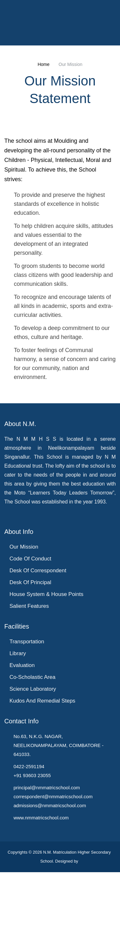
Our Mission (24, 629)
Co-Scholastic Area (33, 763)
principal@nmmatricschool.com (46, 865)
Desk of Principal (30, 666)
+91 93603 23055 (31, 853)
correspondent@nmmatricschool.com (53, 874)
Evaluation (22, 750)
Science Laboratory (33, 775)
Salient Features (29, 690)
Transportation (27, 726)
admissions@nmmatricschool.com (50, 883)
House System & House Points (46, 678)
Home (44, 64)
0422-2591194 (28, 844)
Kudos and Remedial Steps (42, 787)
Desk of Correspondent (38, 654)
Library (18, 738)
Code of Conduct (30, 642)
